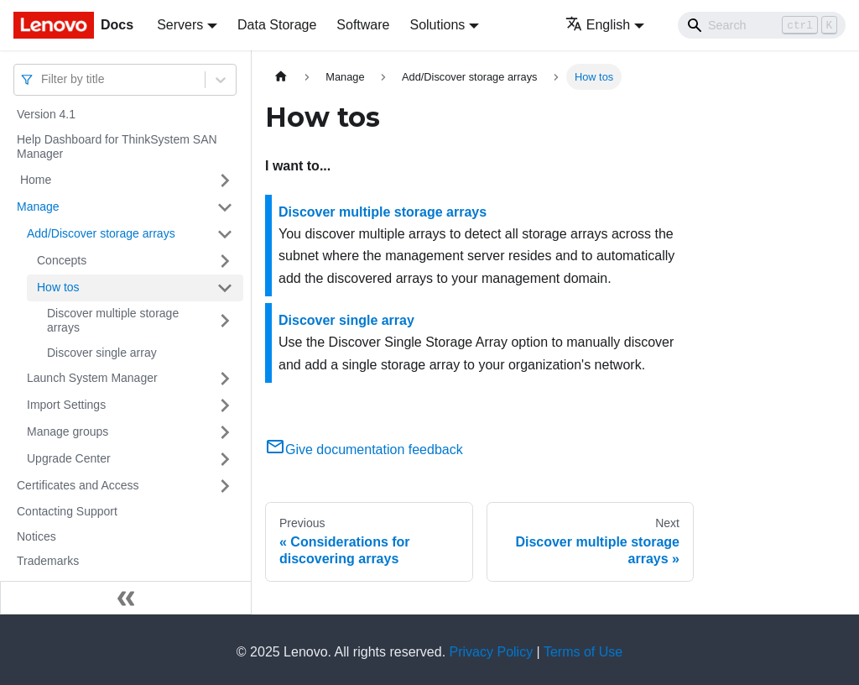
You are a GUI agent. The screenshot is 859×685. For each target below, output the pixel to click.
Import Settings (66, 404)
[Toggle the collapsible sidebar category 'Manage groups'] (224, 432)
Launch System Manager (92, 377)
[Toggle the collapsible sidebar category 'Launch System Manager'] (224, 378)
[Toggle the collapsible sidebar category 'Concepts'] (224, 261)
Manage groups (67, 431)
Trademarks (48, 560)
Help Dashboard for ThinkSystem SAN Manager (117, 147)
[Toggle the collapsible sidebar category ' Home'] (224, 180)
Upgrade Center (69, 458)
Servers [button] (180, 25)
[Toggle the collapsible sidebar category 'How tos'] (224, 288)
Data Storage (276, 25)
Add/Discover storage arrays (101, 233)
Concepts (61, 260)
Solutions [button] (437, 25)
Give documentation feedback (364, 449)
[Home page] (281, 77)
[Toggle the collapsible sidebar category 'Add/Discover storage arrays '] (224, 234)
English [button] (597, 25)
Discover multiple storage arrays (113, 320)
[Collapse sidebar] (126, 597)
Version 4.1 (46, 114)
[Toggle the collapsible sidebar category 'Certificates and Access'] (224, 486)
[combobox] (42, 79)
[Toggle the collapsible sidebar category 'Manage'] (224, 207)
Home (34, 179)
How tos (58, 287)
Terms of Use (583, 652)
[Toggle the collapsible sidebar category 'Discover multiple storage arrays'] (224, 321)
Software (362, 25)
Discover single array (102, 352)
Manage (38, 206)
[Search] (762, 25)
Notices (36, 536)
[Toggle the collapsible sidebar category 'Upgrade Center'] (224, 459)
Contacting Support (67, 511)
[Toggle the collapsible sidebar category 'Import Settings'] (224, 405)
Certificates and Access (78, 485)
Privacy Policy (492, 652)
